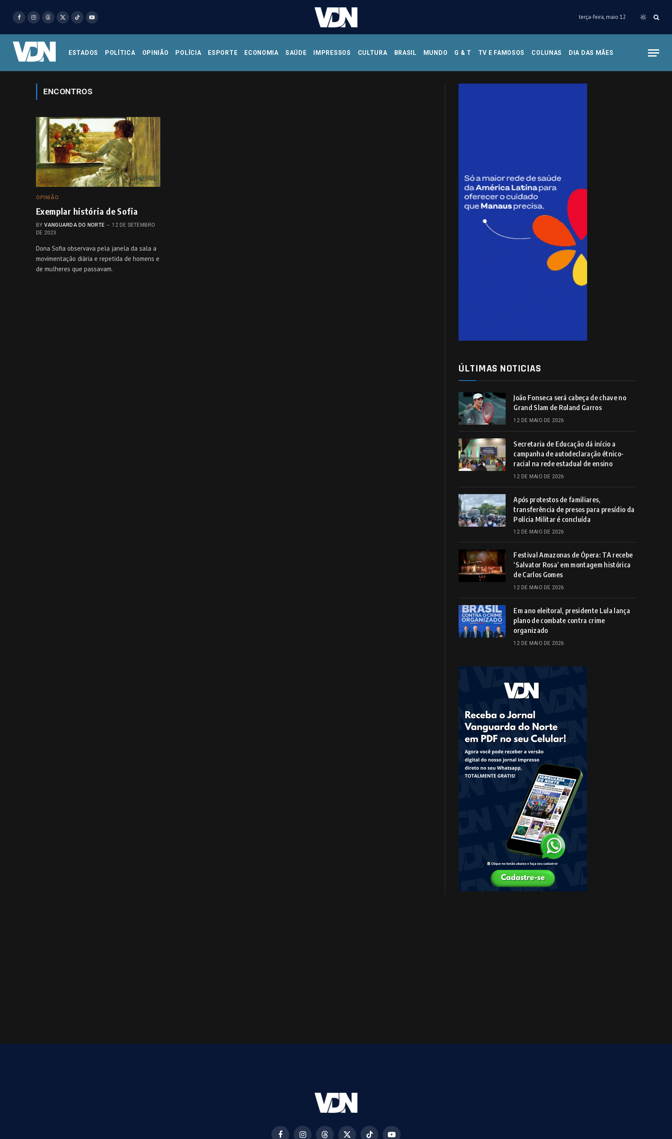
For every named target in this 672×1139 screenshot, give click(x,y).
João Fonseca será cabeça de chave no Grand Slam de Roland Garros (569, 402)
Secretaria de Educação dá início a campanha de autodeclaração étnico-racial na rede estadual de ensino (568, 454)
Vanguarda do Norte (74, 225)
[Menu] (653, 53)
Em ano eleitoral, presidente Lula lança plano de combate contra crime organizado (571, 620)
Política (120, 52)
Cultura (372, 52)
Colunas (546, 52)
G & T (462, 52)
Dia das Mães (591, 52)
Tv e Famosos (501, 52)
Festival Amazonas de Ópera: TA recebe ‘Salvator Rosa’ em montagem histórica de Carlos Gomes (573, 565)
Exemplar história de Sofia (87, 211)
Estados (83, 52)
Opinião (155, 52)
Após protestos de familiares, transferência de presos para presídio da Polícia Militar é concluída (573, 509)
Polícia (188, 52)
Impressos (332, 52)
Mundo (435, 52)
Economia (261, 52)
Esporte (222, 52)
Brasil (405, 52)
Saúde (296, 52)
